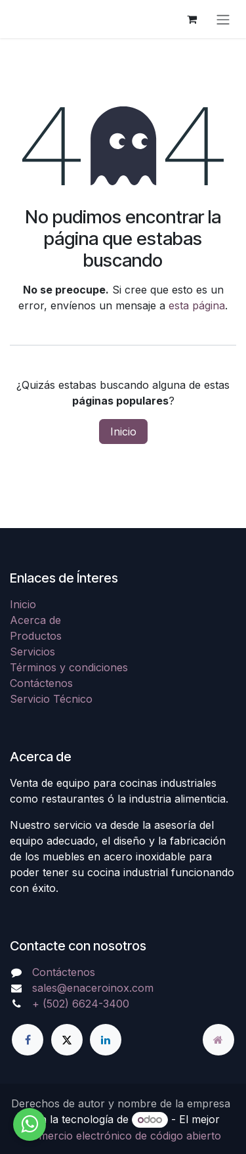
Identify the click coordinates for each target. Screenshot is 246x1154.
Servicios (32, 651)
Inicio (123, 431)
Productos (36, 635)
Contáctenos (41, 683)
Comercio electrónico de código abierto (123, 1135)
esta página (197, 305)
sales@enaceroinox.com (93, 987)
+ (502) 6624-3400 (80, 1003)
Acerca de (35, 620)
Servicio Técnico (51, 698)
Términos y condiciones (69, 667)
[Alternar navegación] (223, 19)
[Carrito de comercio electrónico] (191, 19)
